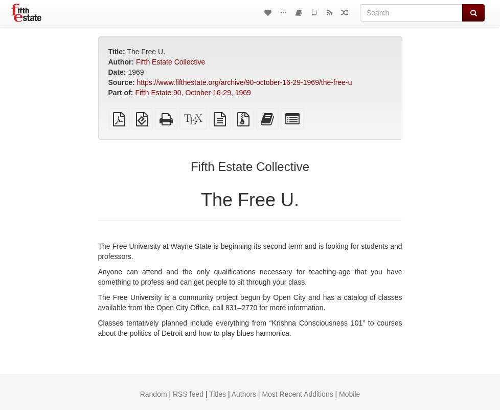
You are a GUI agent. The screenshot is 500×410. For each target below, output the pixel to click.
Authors (244, 394)
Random (153, 394)
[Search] (411, 12)
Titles (217, 394)
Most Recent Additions (297, 394)
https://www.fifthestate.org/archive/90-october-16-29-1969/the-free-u (244, 82)
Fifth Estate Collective (170, 62)
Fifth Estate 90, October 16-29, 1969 (193, 93)
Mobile (349, 394)
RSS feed (188, 394)
